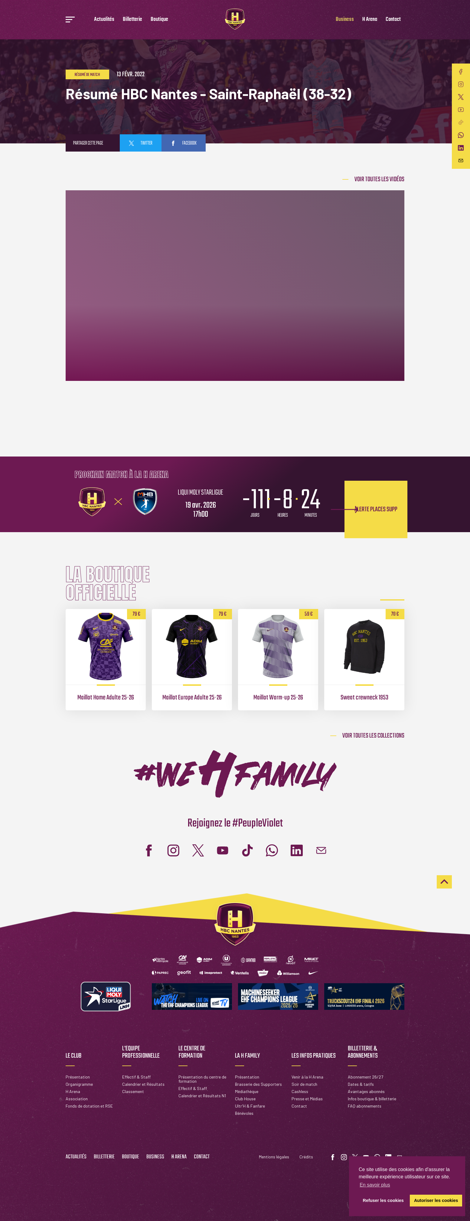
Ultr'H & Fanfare (250, 1105)
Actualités (104, 19)
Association (77, 1098)
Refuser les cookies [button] (383, 1200)
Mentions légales (274, 1156)
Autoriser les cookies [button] (436, 1200)
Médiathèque (246, 1091)
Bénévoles (244, 1113)
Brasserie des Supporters (258, 1084)
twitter (140, 143)
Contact (393, 19)
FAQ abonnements (364, 1105)
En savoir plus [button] (375, 1184)
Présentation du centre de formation (202, 1079)
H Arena (369, 19)
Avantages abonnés (366, 1091)
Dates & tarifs (361, 1084)
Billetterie (132, 19)
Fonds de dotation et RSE (89, 1105)
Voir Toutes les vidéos (379, 179)
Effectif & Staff (136, 1076)
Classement (133, 1091)
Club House (245, 1098)
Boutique (159, 19)
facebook (184, 143)
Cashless (300, 1091)
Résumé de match (87, 74)
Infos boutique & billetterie (372, 1098)
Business (345, 19)
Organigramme (79, 1084)
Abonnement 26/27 (365, 1076)
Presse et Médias (307, 1098)
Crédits (306, 1156)
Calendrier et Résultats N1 (202, 1095)
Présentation (78, 1076)
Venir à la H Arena (307, 1076)
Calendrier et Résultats (143, 1084)
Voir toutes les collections (373, 735)
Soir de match (304, 1084)
